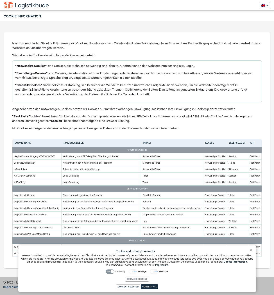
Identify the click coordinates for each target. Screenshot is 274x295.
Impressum (161, 265)
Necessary (120, 271)
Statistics (163, 271)
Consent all (149, 286)
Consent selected (128, 286)
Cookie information (235, 261)
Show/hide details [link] (137, 279)
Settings (142, 271)
